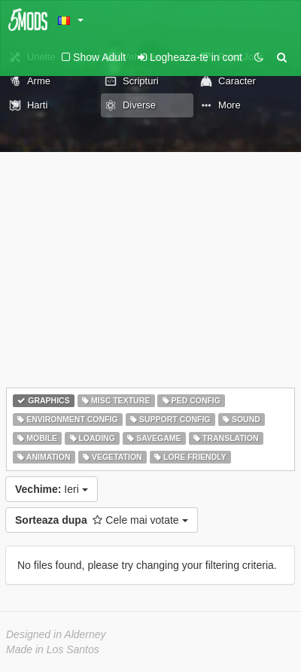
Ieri (51, 489)
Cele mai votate (101, 520)
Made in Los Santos (52, 649)
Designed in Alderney (56, 634)
